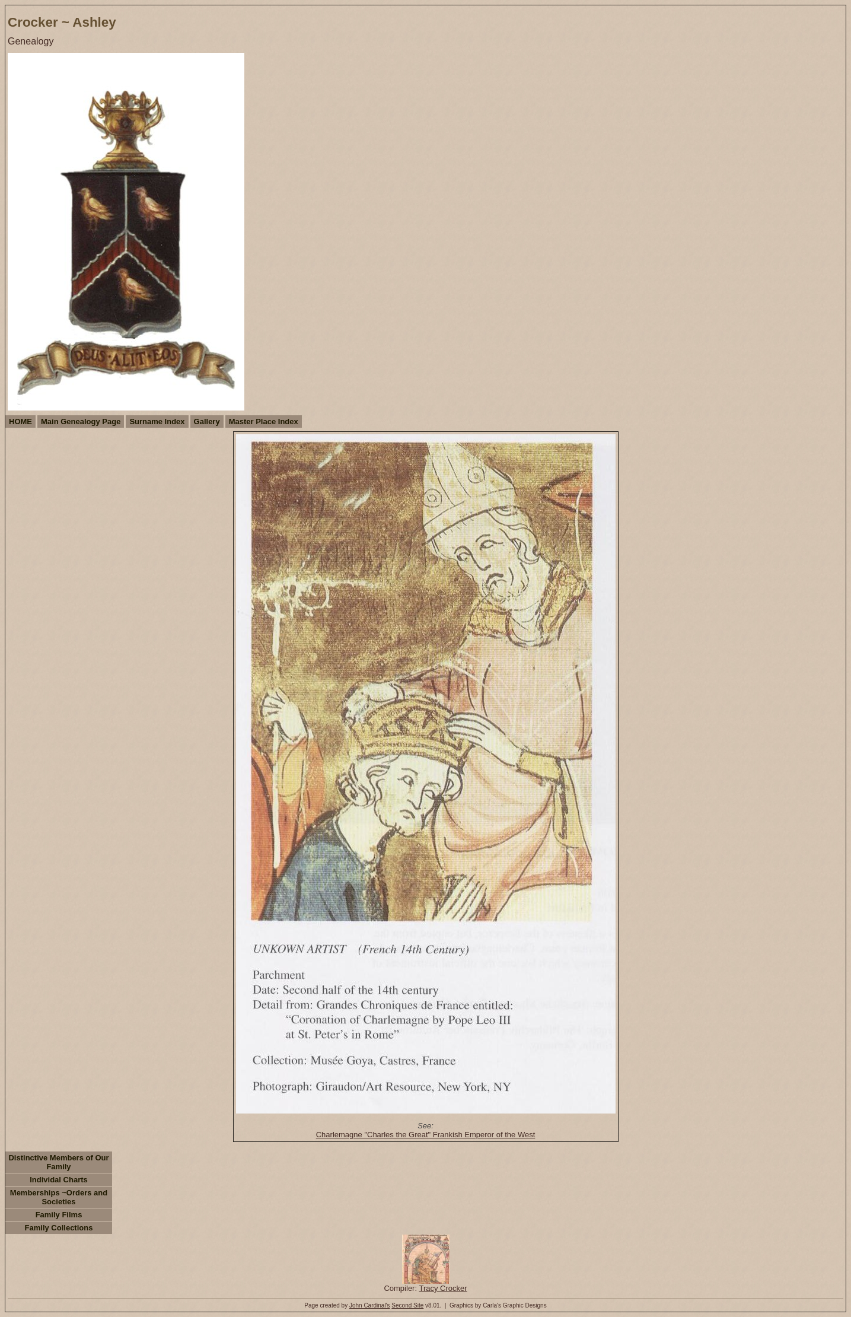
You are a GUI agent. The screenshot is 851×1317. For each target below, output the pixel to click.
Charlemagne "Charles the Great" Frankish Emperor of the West (426, 1134)
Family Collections (59, 1227)
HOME (20, 421)
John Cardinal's (369, 1305)
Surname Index (156, 421)
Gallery (207, 421)
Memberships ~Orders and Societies (58, 1197)
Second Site (407, 1305)
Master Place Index (263, 421)
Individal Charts (59, 1179)
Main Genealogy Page (80, 421)
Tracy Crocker (443, 1288)
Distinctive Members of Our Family (58, 1162)
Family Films (59, 1214)
